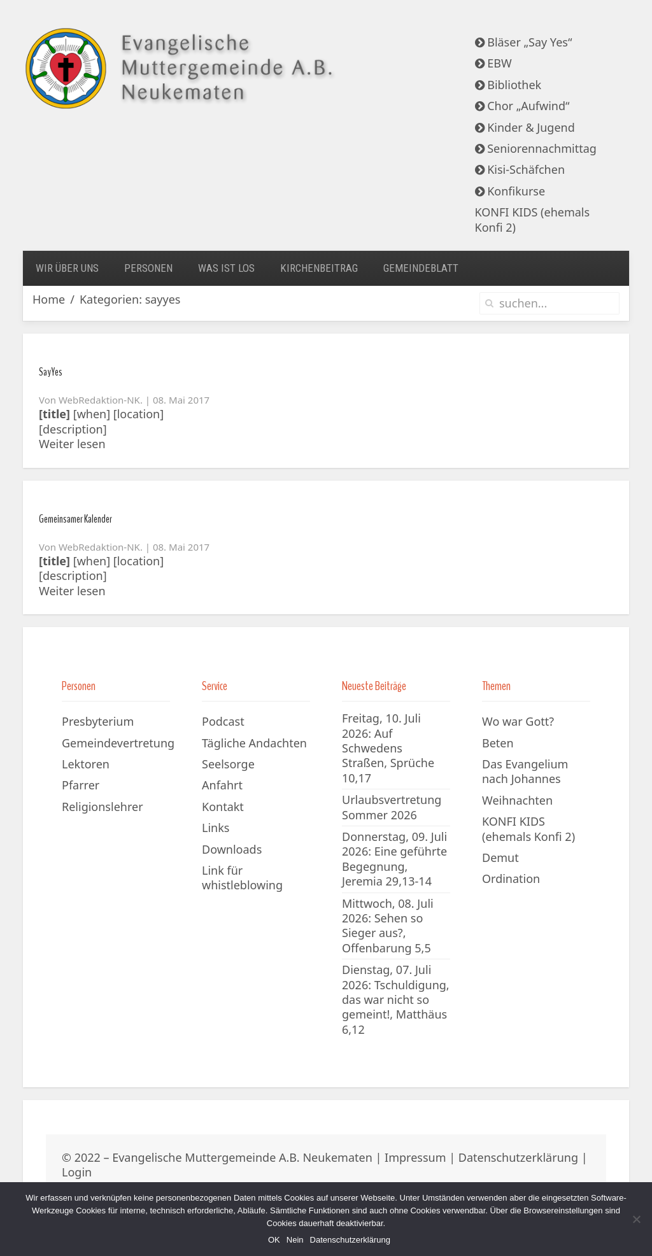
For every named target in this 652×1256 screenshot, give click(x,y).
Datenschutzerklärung (518, 1157)
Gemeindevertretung (118, 743)
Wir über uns (67, 268)
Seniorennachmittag (536, 148)
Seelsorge (228, 764)
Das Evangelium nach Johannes (525, 771)
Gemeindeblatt (420, 268)
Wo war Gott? (518, 721)
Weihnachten (517, 800)
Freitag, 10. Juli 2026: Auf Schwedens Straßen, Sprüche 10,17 (388, 748)
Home (48, 299)
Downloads (232, 849)
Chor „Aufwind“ (522, 105)
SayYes (50, 371)
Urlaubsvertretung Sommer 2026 (391, 807)
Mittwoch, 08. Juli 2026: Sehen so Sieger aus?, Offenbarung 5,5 (388, 926)
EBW (493, 63)
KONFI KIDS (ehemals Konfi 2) (532, 219)
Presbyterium (98, 721)
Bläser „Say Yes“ (523, 42)
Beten (498, 743)
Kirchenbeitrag (319, 268)
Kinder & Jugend (525, 127)
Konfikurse (510, 191)
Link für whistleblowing (242, 878)
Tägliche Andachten (254, 743)
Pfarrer (80, 785)
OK (274, 1240)
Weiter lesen (72, 444)
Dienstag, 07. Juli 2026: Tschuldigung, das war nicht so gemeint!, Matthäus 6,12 (396, 999)
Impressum (415, 1157)
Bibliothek (508, 84)
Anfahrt (222, 785)
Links (215, 827)
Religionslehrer (102, 806)
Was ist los (226, 268)
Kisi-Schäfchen (520, 169)
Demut (500, 857)
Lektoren (86, 764)
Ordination (511, 878)
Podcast (223, 721)
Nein (295, 1240)
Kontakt (223, 806)
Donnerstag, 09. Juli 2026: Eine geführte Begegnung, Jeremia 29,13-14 (394, 859)
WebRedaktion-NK (99, 399)
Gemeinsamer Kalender (75, 518)
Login (77, 1172)
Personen (148, 268)
